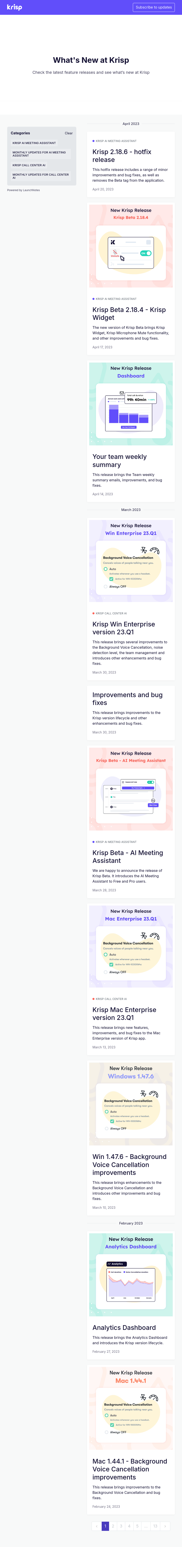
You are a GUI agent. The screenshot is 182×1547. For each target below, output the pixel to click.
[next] (165, 1526)
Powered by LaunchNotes (23, 190)
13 (155, 1526)
